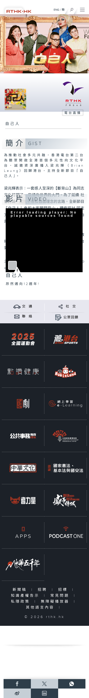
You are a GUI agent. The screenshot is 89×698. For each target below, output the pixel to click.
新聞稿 (21, 590)
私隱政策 (21, 602)
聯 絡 (27, 316)
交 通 (27, 306)
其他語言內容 (41, 607)
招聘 (43, 590)
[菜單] (82, 8)
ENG (56, 9)
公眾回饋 (71, 317)
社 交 (71, 306)
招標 (64, 590)
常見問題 (60, 596)
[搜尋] (71, 8)
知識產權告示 (26, 596)
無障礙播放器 (56, 602)
